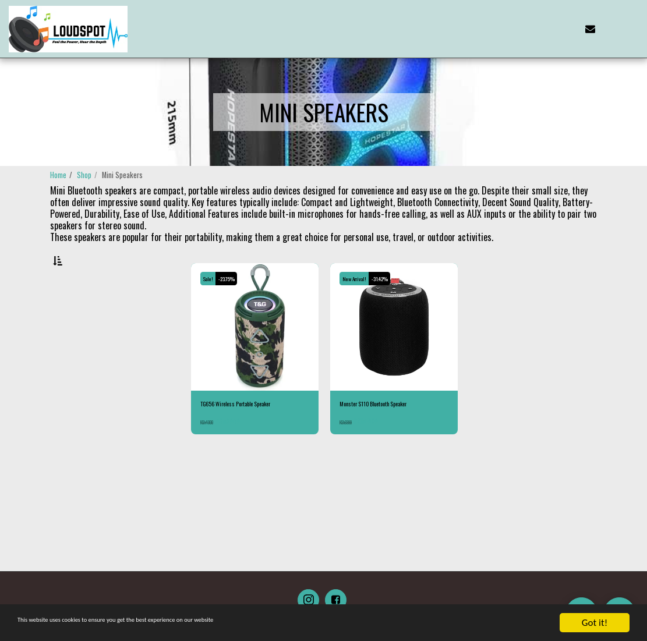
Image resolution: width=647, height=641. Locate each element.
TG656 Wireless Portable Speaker (249, 435)
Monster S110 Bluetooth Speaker (386, 435)
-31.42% (391, 308)
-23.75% (235, 308)
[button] (551, 29)
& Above (90, 395)
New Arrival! (358, 308)
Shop (84, 174)
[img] (255, 357)
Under (89, 380)
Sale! (210, 308)
